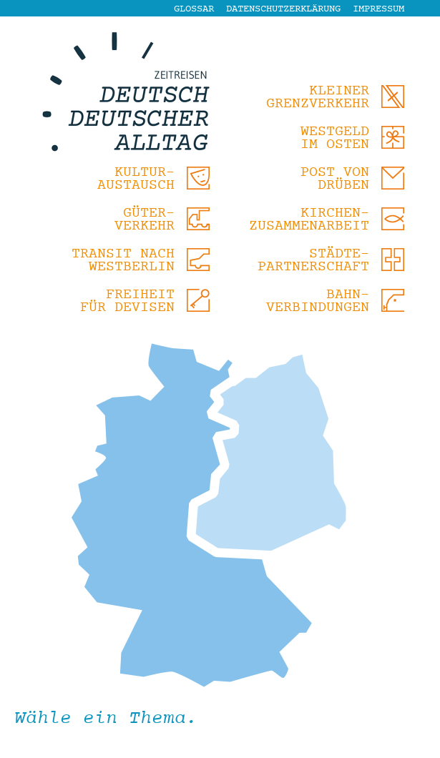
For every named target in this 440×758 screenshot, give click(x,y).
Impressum (378, 9)
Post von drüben (334, 179)
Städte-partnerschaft (313, 261)
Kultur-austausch (136, 179)
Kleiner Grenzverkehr (317, 98)
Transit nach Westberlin (123, 261)
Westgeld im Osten (334, 138)
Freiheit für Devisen (127, 301)
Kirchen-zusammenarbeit (309, 220)
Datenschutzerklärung (283, 9)
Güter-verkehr (144, 220)
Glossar (194, 9)
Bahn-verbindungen (317, 301)
